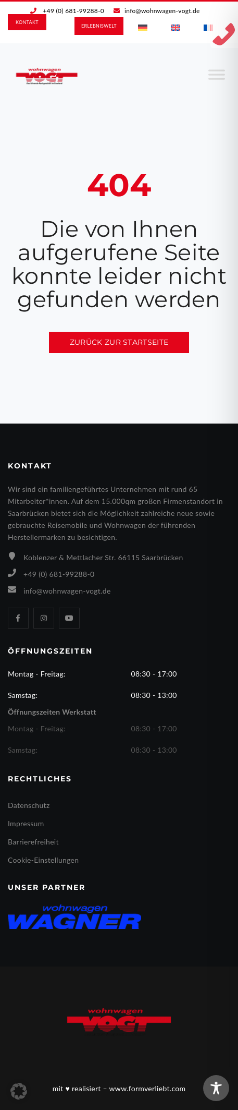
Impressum (26, 823)
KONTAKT (27, 22)
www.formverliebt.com (147, 1088)
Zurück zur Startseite (119, 342)
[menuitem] (143, 27)
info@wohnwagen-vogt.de (162, 11)
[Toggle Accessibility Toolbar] (216, 1088)
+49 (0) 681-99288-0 (73, 11)
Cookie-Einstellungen (43, 859)
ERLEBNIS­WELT (99, 26)
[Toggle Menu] (216, 78)
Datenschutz (29, 805)
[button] (18, 1091)
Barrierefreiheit (33, 841)
